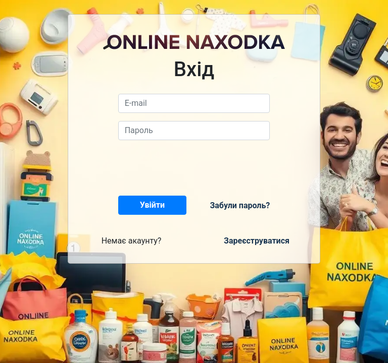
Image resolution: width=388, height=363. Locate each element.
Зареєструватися (256, 241)
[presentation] (195, 168)
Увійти (152, 205)
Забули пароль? (240, 205)
